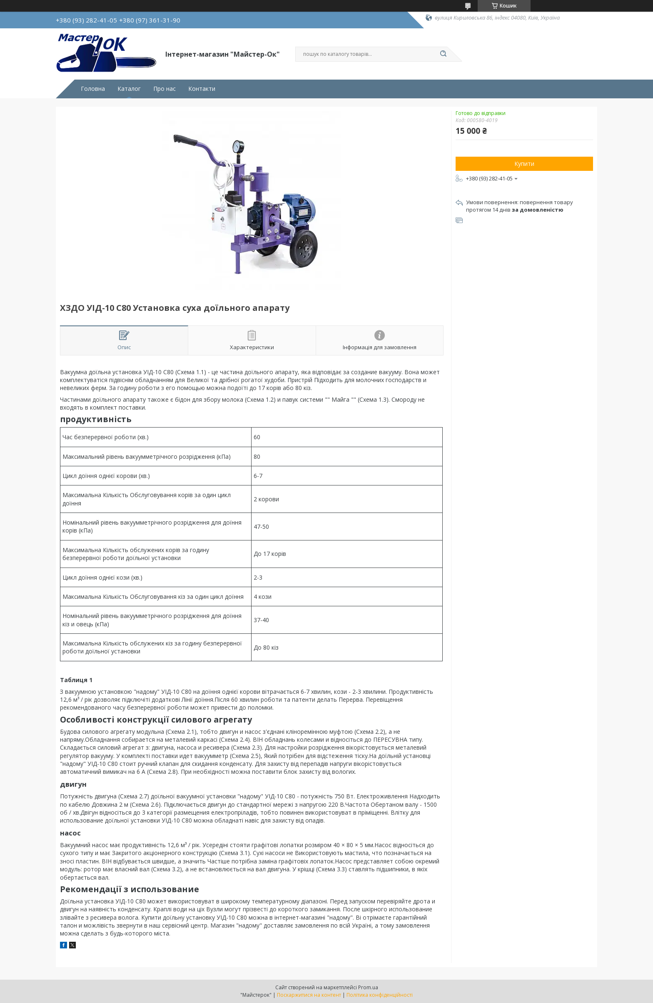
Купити (524, 164)
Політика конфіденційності (379, 994)
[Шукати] (443, 54)
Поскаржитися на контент (309, 994)
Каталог (129, 89)
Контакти (201, 89)
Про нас (164, 89)
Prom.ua (368, 987)
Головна (93, 89)
